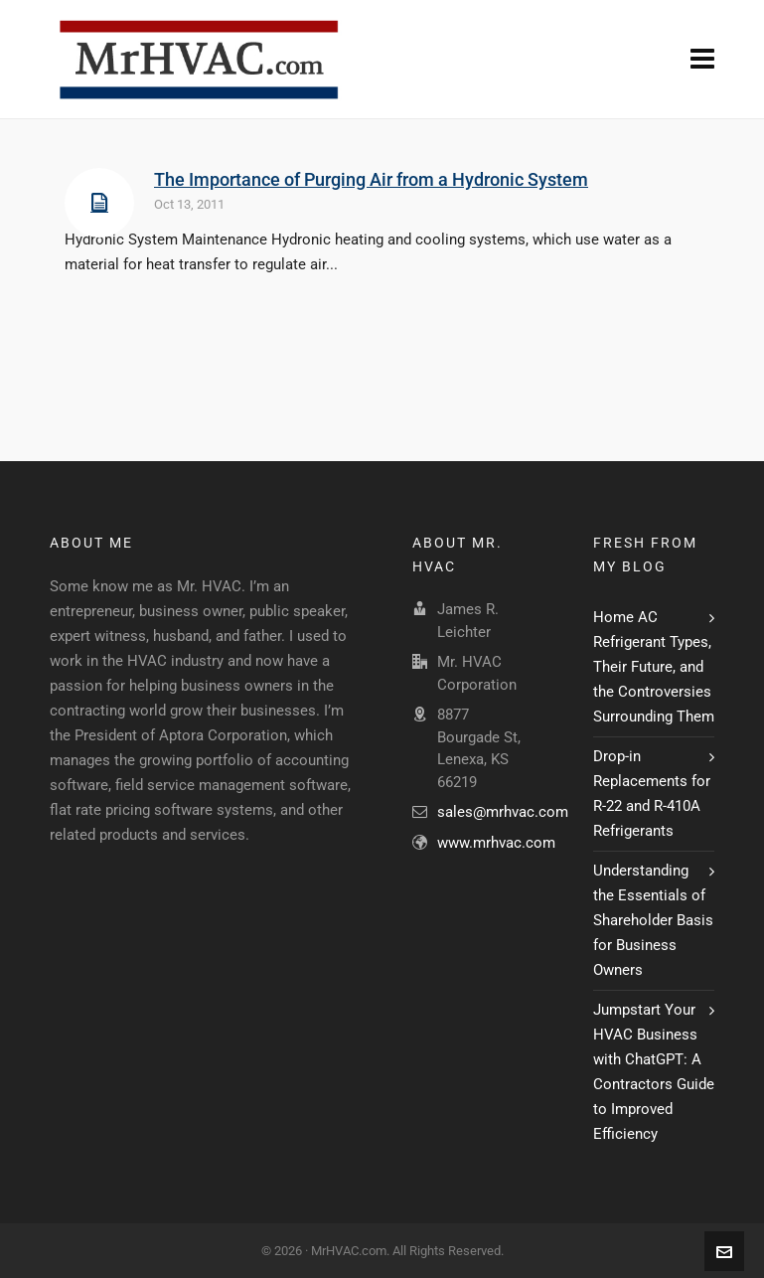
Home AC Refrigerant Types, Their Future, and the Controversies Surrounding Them (653, 666)
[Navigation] (702, 59)
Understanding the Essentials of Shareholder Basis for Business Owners (653, 920)
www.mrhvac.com (496, 843)
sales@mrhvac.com (502, 812)
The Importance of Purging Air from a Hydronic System (371, 179)
